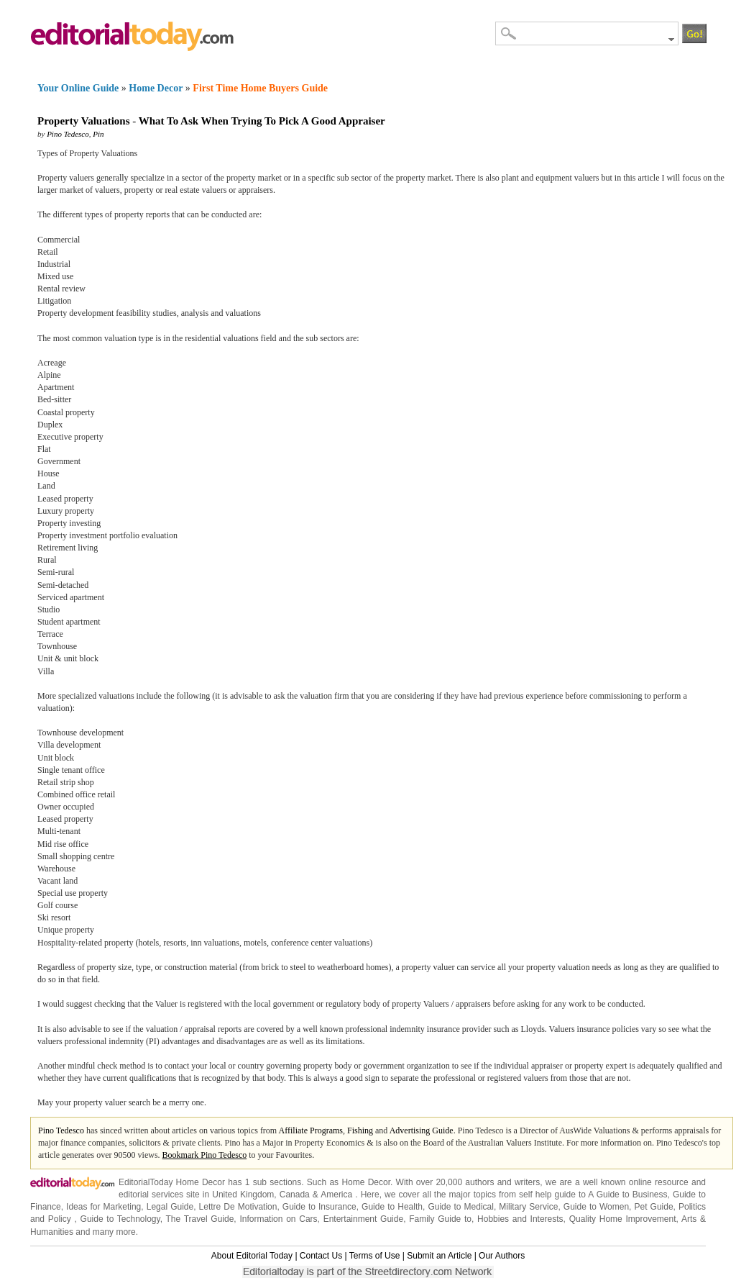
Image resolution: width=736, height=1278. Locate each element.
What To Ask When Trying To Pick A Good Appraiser (262, 121)
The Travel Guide (200, 1219)
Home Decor (156, 88)
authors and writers (502, 1182)
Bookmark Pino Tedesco (204, 1155)
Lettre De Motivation (238, 1207)
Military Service (528, 1207)
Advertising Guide (422, 1130)
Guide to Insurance (319, 1207)
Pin (98, 134)
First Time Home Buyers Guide (260, 88)
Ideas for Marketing (103, 1207)
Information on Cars (278, 1219)
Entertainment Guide (363, 1219)
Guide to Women (596, 1207)
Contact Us (321, 1256)
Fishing (360, 1130)
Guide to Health (392, 1207)
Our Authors (502, 1256)
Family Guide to (440, 1219)
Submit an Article (439, 1256)
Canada (295, 1194)
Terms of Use (374, 1256)
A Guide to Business (627, 1194)
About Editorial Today (252, 1256)
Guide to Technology (120, 1219)
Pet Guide (654, 1207)
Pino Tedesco (68, 134)
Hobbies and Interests (520, 1219)
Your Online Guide (78, 88)
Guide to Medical (461, 1207)
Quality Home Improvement (622, 1219)
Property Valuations (83, 121)
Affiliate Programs (311, 1130)
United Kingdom (243, 1194)
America (336, 1194)
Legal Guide (170, 1207)
